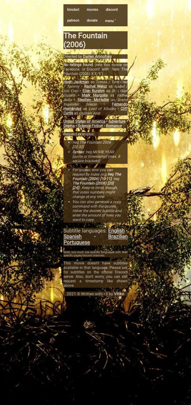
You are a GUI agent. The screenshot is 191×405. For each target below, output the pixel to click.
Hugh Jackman (76, 82)
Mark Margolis (95, 95)
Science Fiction (90, 126)
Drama (69, 126)
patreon (73, 20)
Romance (114, 126)
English (116, 231)
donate (92, 20)
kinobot (73, 10)
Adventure (117, 121)
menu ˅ (110, 21)
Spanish (72, 237)
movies (92, 10)
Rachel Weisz (95, 86)
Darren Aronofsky (97, 56)
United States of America (84, 121)
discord (111, 10)
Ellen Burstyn (93, 91)
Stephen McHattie (93, 100)
